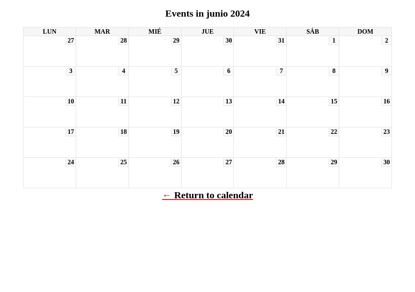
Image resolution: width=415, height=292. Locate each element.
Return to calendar (213, 195)
